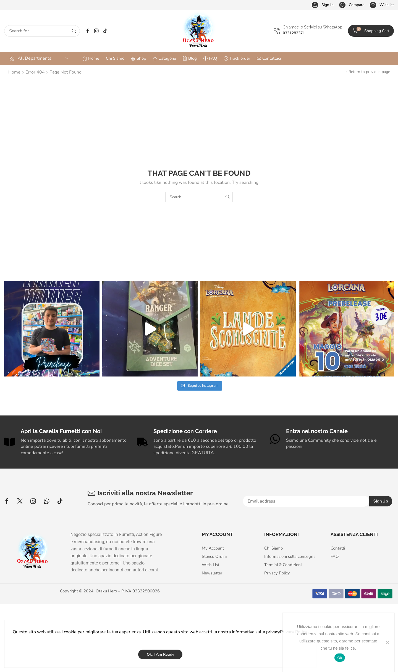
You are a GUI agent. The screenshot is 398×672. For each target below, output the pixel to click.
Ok (339, 658)
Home (14, 72)
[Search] (74, 30)
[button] (323, 5)
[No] (387, 642)
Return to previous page (369, 71)
